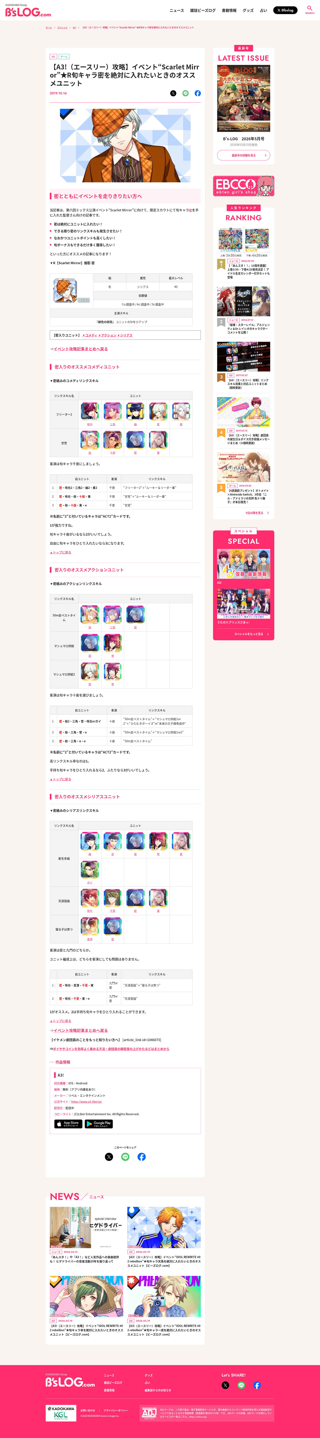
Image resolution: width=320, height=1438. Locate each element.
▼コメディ (90, 335)
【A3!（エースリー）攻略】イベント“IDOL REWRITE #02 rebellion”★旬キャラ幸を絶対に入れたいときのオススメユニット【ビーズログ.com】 (86, 1332)
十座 (112, 450)
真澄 (90, 936)
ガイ (90, 879)
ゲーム (65, 56)
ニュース (177, 10)
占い (263, 10)
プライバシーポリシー (118, 1411)
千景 (112, 908)
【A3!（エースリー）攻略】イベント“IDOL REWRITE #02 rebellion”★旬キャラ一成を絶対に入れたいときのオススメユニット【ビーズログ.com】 (163, 1332)
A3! (76, 27)
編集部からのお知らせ (159, 1390)
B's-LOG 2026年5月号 (243, 138)
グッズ (248, 10)
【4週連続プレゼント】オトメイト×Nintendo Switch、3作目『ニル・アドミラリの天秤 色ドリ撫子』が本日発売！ (248, 498)
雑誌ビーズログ (203, 10)
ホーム (49, 27)
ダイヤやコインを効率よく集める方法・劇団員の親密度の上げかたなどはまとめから (115, 1048)
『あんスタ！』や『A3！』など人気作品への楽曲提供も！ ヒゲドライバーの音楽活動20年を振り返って (86, 1261)
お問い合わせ (88, 1411)
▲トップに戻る (61, 552)
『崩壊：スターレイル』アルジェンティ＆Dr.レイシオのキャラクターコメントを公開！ (248, 330)
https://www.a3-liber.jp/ (87, 1101)
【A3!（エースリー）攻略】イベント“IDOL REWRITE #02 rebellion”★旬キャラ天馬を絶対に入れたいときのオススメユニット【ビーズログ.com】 (163, 1261)
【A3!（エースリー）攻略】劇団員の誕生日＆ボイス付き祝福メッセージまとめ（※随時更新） (248, 440)
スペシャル (63, 27)
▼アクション (109, 335)
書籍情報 (229, 10)
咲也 (90, 908)
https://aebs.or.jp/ (198, 1416)
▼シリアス (127, 335)
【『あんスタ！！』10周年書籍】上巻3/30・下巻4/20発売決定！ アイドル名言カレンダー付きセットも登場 (247, 272)
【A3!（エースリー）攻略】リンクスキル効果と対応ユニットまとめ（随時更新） (248, 385)
